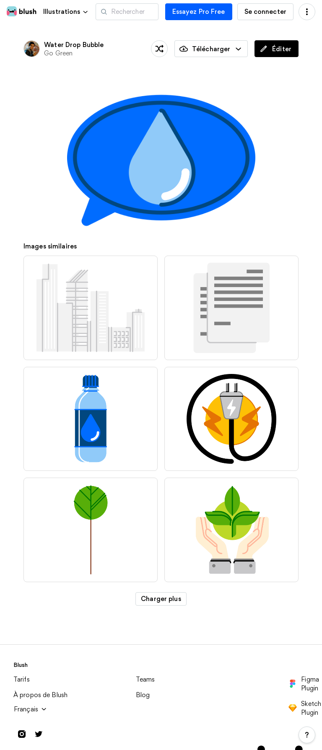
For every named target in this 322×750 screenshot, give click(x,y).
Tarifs (21, 679)
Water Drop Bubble (74, 45)
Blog (143, 695)
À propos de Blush (40, 695)
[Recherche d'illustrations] (127, 11)
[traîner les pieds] (159, 48)
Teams (145, 679)
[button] (66, 11)
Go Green (58, 53)
